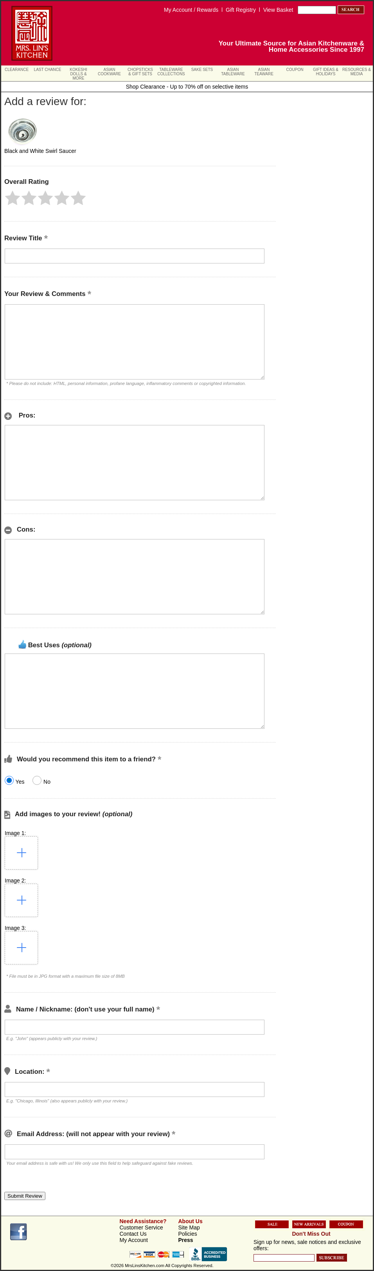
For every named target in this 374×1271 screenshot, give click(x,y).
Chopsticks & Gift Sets (140, 71)
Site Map (189, 1227)
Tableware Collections (171, 71)
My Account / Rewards (191, 10)
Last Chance (47, 69)
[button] (12, 198)
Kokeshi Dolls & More (78, 73)
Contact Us (133, 1234)
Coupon (295, 69)
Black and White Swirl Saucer (40, 151)
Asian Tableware (233, 71)
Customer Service (141, 1227)
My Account (134, 1240)
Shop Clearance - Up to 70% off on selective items (187, 87)
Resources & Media (356, 71)
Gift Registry (241, 10)
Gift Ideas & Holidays (325, 71)
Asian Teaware (263, 71)
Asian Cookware (109, 71)
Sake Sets (202, 69)
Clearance (17, 69)
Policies (187, 1234)
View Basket (278, 10)
